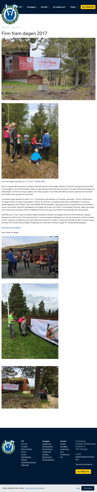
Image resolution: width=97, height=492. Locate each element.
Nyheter (24, 446)
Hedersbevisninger (28, 462)
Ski (61, 457)
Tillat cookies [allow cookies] (87, 488)
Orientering (64, 454)
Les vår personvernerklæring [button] (35, 488)
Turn (62, 452)
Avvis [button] (78, 488)
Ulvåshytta (46, 452)
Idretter (45, 7)
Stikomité (25, 465)
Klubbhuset (46, 444)
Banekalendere (48, 460)
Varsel (23, 454)
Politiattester (26, 457)
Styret (23, 452)
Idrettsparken (47, 446)
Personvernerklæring (83, 464)
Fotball (63, 444)
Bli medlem (88, 7)
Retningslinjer (26, 449)
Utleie (74, 7)
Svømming (64, 449)
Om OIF (24, 444)
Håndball (63, 446)
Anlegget (32, 7)
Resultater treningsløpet (11, 227)
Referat (24, 460)
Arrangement (60, 7)
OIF (21, 7)
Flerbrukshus (47, 449)
